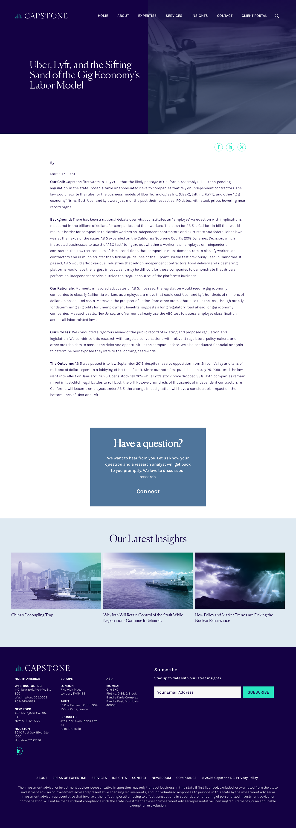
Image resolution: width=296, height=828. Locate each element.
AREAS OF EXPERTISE (69, 778)
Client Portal (254, 15)
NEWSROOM (161, 778)
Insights (200, 15)
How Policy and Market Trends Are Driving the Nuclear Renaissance (234, 617)
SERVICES (99, 778)
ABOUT (41, 778)
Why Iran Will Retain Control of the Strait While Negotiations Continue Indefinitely (143, 617)
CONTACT (139, 778)
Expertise (147, 15)
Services (174, 15)
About (123, 15)
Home (103, 15)
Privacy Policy (247, 778)
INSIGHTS (119, 778)
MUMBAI (112, 686)
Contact (224, 15)
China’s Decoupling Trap (32, 614)
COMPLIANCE (186, 778)
